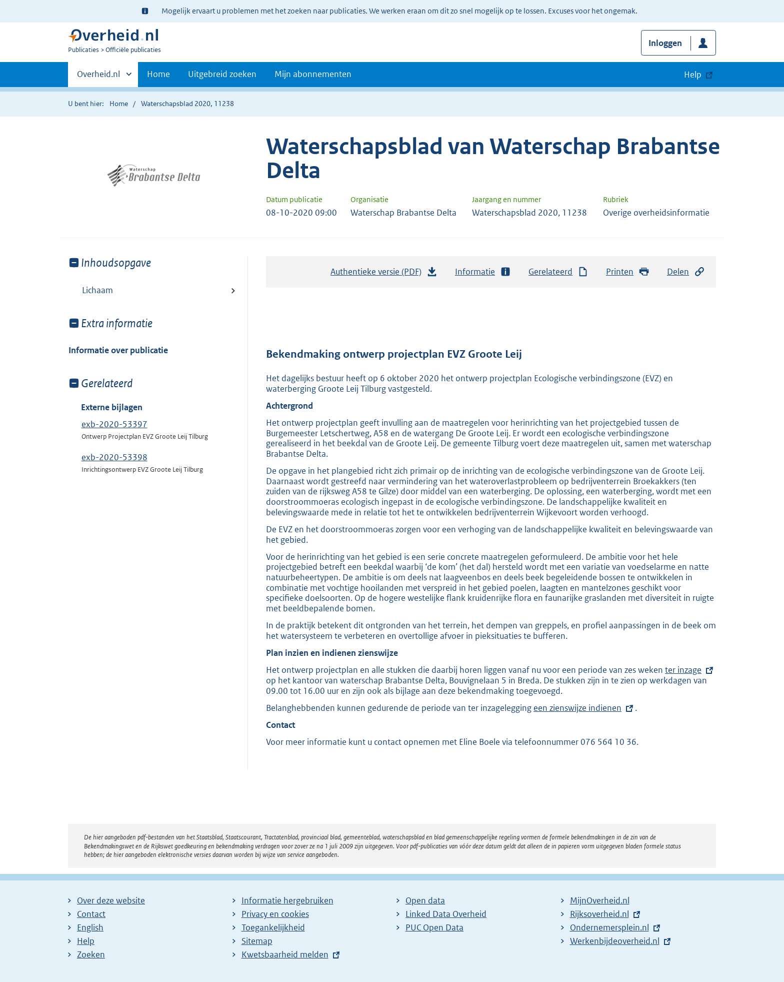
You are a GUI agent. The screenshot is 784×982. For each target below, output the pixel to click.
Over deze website (111, 900)
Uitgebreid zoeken (222, 74)
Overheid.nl (98, 77)
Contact (91, 913)
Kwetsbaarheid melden (285, 954)
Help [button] (693, 74)
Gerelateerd (558, 272)
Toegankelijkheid (273, 927)
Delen (686, 272)
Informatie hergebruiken (288, 900)
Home (158, 74)
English (90, 927)
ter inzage (683, 669)
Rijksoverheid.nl (599, 913)
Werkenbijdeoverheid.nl (615, 940)
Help (85, 940)
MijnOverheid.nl (600, 900)
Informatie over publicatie (118, 350)
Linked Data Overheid (446, 913)
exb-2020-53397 (115, 424)
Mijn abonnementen (313, 74)
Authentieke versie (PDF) (384, 274)
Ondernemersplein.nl (609, 927)
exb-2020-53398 (115, 457)
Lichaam (97, 290)
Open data (425, 900)
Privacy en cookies (275, 913)
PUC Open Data (435, 927)
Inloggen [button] (665, 43)
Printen (628, 272)
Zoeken (91, 954)
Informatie (483, 272)
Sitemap (257, 940)
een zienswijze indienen (578, 707)
